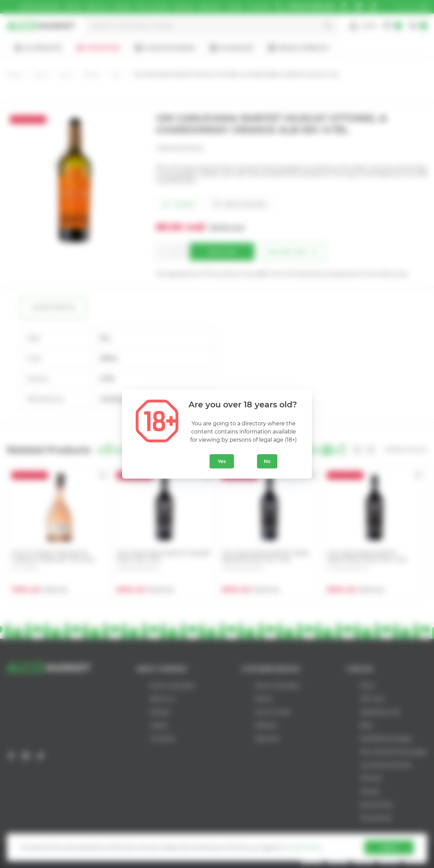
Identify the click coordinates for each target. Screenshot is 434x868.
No (267, 461)
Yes (222, 461)
